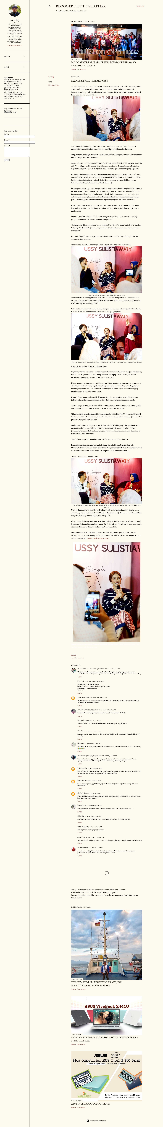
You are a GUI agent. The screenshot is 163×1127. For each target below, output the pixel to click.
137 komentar (82, 69)
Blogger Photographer (81, 6)
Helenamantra (82, 848)
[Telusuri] (140, 6)
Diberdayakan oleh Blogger (96, 1120)
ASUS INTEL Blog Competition (90, 1103)
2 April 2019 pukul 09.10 (92, 793)
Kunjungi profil (14, 46)
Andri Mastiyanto (83, 837)
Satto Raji (15, 20)
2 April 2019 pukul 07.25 (95, 768)
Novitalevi (81, 793)
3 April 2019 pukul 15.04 (96, 848)
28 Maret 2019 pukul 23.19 (108, 710)
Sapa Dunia (81, 781)
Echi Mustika (82, 768)
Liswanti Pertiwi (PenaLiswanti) (88, 710)
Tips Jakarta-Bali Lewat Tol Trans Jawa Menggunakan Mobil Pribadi (96, 984)
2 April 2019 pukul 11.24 (95, 805)
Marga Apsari (82, 805)
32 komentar (81, 1107)
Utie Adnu (81, 731)
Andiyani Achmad (83, 697)
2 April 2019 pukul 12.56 (94, 816)
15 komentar (81, 1044)
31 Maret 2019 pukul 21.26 (93, 731)
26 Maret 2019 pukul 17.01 (112, 669)
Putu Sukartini (82, 681)
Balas (79, 677)
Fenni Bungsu (82, 827)
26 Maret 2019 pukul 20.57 (96, 681)
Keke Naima (81, 816)
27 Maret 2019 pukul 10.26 (99, 697)
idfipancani (81, 743)
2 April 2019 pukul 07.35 (93, 780)
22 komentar (81, 989)
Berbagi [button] (73, 69)
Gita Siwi (80, 720)
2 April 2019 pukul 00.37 (109, 756)
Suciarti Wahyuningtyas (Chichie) (89, 756)
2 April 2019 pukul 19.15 (97, 837)
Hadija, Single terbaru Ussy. (98, 538)
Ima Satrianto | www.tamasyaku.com (90, 669)
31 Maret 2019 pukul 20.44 (92, 720)
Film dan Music (53, 85)
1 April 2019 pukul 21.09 (93, 743)
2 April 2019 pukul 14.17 (95, 826)
